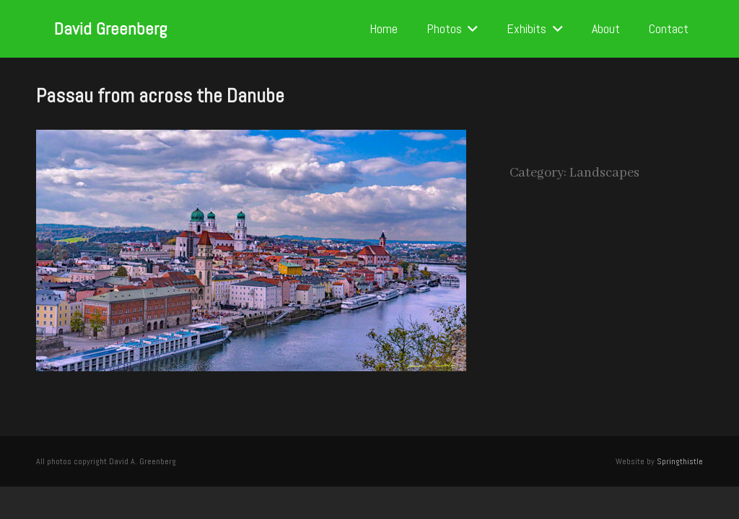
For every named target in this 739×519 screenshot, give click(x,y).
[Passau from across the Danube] (251, 140)
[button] (470, 29)
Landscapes (604, 173)
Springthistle (680, 461)
